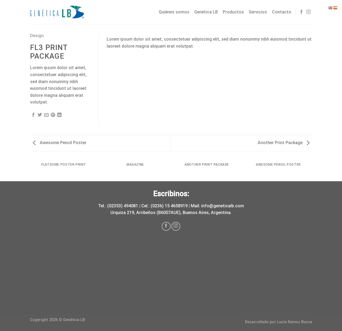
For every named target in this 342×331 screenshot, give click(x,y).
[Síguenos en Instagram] (308, 12)
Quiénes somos (174, 12)
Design (37, 35)
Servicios (258, 12)
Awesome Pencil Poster (60, 142)
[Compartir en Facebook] (33, 115)
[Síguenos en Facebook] (301, 12)
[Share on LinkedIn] (59, 115)
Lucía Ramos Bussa (294, 322)
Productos (233, 12)
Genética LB (206, 12)
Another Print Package (283, 142)
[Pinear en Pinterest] (53, 115)
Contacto (281, 12)
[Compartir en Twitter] (40, 115)
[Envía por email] (46, 115)
